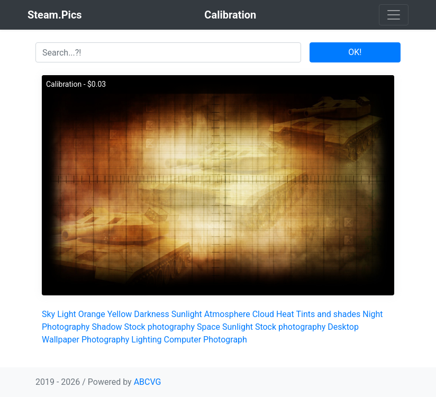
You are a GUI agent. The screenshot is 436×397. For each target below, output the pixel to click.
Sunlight (186, 314)
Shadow (107, 327)
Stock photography (159, 327)
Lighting (146, 340)
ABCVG (147, 382)
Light (66, 314)
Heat (285, 314)
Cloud (263, 314)
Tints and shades (328, 314)
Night (372, 314)
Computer (183, 340)
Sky (48, 314)
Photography (65, 327)
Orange (91, 314)
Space (208, 327)
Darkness (151, 314)
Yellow (119, 314)
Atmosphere (227, 314)
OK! (354, 52)
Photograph (225, 340)
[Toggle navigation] (393, 14)
